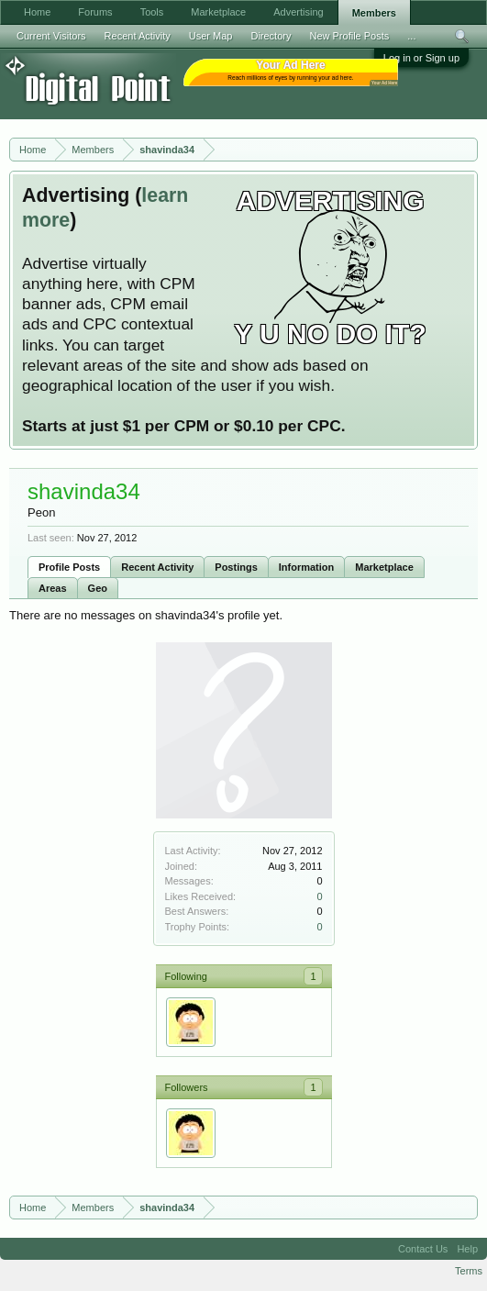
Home (37, 11)
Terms (468, 1270)
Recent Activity (157, 567)
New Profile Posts (349, 35)
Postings (236, 567)
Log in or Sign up (421, 57)
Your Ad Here (384, 83)
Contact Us (423, 1248)
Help (467, 1248)
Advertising (298, 11)
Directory (270, 35)
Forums (95, 11)
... (411, 35)
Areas (53, 588)
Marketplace (384, 567)
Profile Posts (69, 567)
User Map (211, 35)
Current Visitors (51, 35)
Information (307, 567)
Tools (152, 11)
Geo (97, 588)
